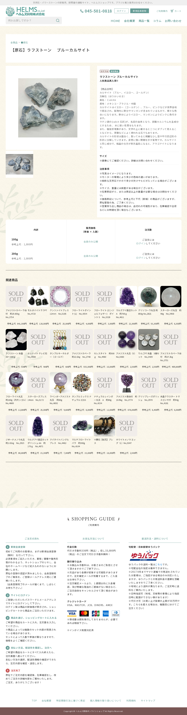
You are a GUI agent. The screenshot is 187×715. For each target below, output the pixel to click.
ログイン (121, 10)
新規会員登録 (139, 10)
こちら (158, 564)
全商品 (14, 42)
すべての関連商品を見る (93, 472)
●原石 (24, 42)
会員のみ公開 (91, 241)
